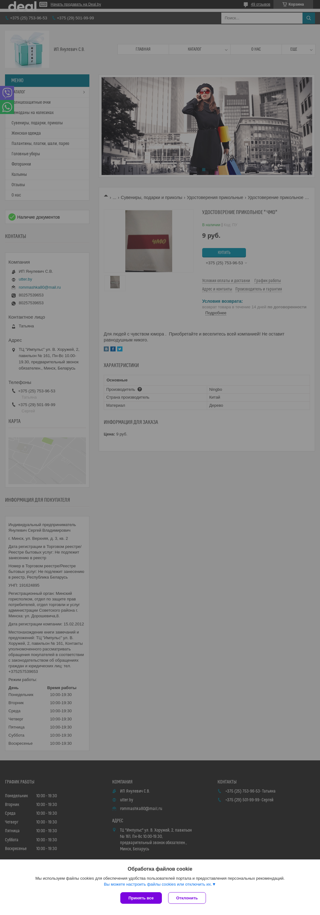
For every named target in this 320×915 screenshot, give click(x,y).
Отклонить (187, 898)
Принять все (141, 898)
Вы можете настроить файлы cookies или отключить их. (158, 884)
